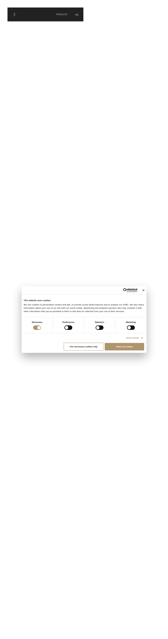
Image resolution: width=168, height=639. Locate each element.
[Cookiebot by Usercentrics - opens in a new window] (125, 290)
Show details (132, 338)
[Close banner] (143, 290)
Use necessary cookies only (83, 346)
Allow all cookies (124, 346)
